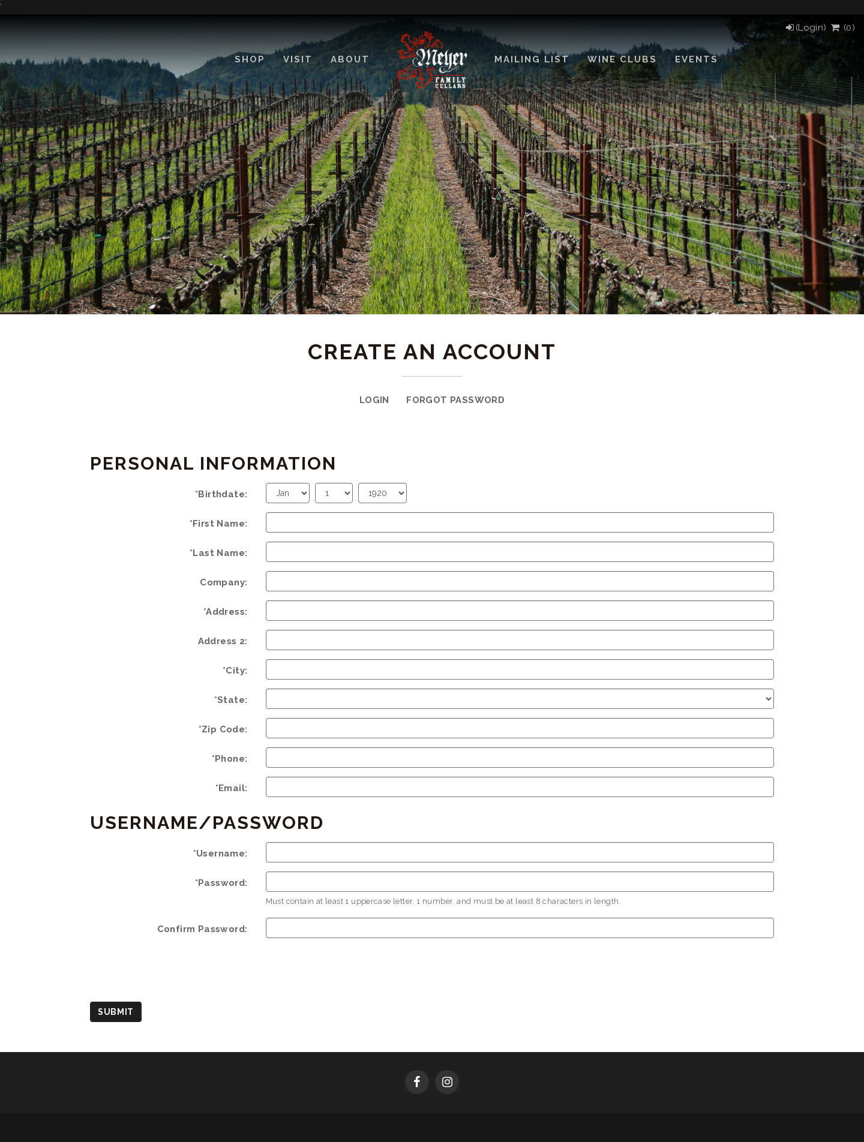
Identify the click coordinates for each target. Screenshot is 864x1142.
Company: (223, 582)
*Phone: (230, 758)
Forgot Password (455, 400)
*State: (231, 700)
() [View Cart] (842, 27)
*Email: (231, 788)
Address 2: (223, 641)
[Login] (805, 27)
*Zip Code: (223, 729)
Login (374, 400)
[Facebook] (417, 1083)
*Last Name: (218, 553)
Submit (116, 1012)
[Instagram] (447, 1083)
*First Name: (219, 523)
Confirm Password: (202, 929)
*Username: (220, 853)
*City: (235, 670)
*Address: (225, 611)
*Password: (221, 882)
